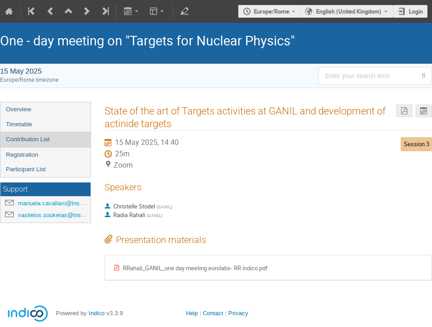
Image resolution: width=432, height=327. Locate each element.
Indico (97, 313)
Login (416, 11)
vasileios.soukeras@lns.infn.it (57, 215)
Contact (213, 313)
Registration (22, 154)
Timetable (19, 124)
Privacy (238, 313)
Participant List (25, 169)
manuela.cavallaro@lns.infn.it (57, 203)
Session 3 (416, 144)
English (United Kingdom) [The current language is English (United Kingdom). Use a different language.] (349, 11)
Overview (18, 109)
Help (192, 313)
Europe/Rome (271, 11)
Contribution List (28, 139)
